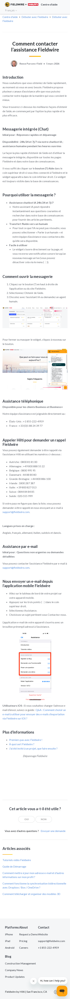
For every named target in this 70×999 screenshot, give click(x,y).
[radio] (26, 819)
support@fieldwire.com (16, 511)
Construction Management (20, 963)
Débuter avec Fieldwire (35, 16)
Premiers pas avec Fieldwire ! (25, 739)
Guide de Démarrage (14, 866)
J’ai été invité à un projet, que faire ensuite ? (33, 748)
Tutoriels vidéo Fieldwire (16, 860)
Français (11, 10)
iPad (7, 940)
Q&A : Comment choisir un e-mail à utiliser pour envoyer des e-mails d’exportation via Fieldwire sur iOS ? (34, 714)
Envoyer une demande (53, 830)
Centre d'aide (10, 16)
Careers (23, 947)
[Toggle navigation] (63, 10)
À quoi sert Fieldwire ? (21, 744)
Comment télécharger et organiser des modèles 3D (31, 893)
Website (43, 934)
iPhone (9, 934)
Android (9, 947)
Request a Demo (28, 934)
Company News (14, 970)
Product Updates (15, 976)
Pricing (23, 940)
